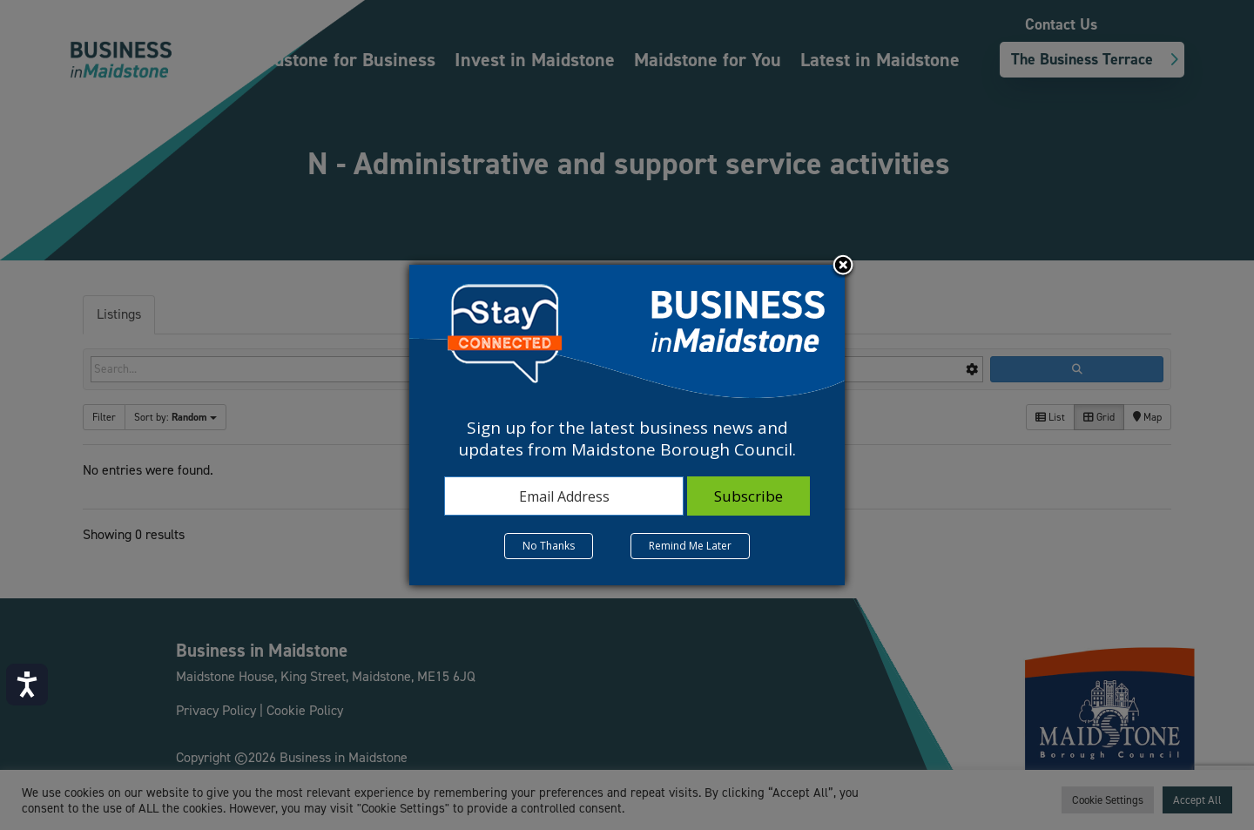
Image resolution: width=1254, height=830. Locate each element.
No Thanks (548, 545)
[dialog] (627, 425)
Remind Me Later (690, 545)
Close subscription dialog (843, 266)
